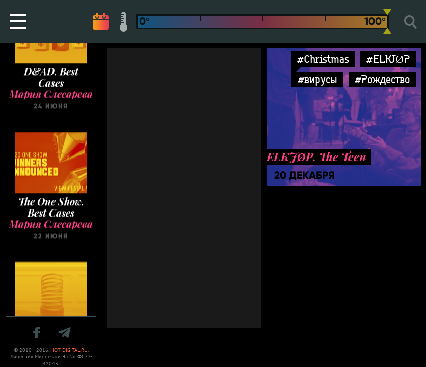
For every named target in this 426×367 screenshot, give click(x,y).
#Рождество (382, 79)
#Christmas (323, 59)
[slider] (387, 21)
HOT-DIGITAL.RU (69, 350)
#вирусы (317, 79)
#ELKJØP (388, 59)
